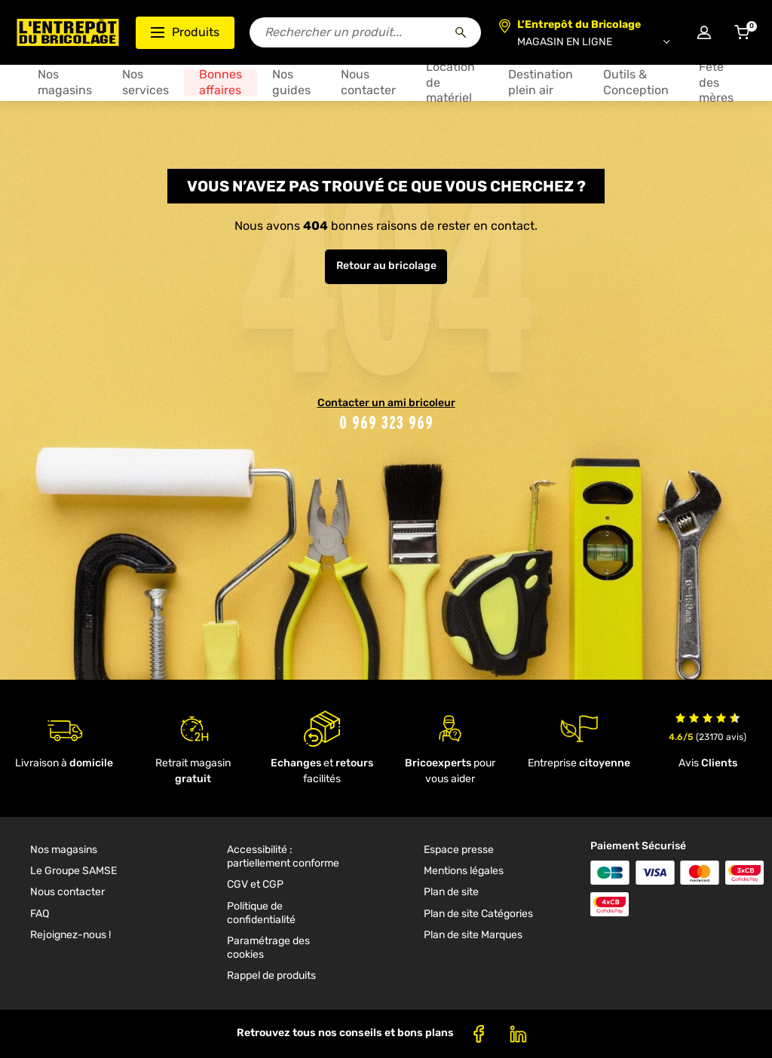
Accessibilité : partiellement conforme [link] (283, 856)
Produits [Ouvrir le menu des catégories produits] (185, 32)
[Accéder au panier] (742, 32)
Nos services (145, 82)
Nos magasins (65, 82)
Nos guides (291, 82)
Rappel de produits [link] (271, 975)
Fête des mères (716, 82)
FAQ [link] (39, 913)
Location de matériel (450, 82)
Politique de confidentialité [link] (261, 913)
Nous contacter (368, 82)
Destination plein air (540, 82)
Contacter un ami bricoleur (386, 402)
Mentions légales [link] (464, 870)
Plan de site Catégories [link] (478, 913)
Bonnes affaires (220, 82)
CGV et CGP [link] (255, 884)
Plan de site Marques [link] (473, 934)
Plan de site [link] (451, 891)
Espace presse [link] (459, 849)
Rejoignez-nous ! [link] (70, 934)
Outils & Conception (636, 82)
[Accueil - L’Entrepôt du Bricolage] (68, 32)
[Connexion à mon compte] (704, 32)
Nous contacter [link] (67, 891)
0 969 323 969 (386, 422)
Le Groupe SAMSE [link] (73, 870)
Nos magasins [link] (63, 849)
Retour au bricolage (386, 265)
